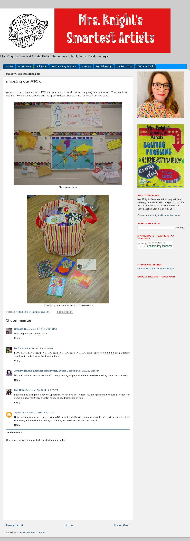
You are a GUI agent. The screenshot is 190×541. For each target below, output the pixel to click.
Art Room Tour (124, 66)
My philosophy (103, 66)
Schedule (41, 66)
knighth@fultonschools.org (166, 215)
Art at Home (24, 66)
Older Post (122, 525)
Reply (17, 338)
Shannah (18, 329)
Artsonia (86, 66)
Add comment (14, 432)
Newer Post (14, 525)
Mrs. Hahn (19, 390)
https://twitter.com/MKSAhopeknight (155, 268)
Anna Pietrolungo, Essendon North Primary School (40, 370)
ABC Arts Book (146, 66)
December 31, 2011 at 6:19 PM (38, 412)
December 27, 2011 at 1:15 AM (83, 370)
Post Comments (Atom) (32, 532)
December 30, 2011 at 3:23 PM (41, 390)
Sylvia (17, 412)
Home (9, 66)
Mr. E (16, 348)
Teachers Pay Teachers (64, 66)
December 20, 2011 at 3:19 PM (40, 329)
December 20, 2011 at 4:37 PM (36, 348)
